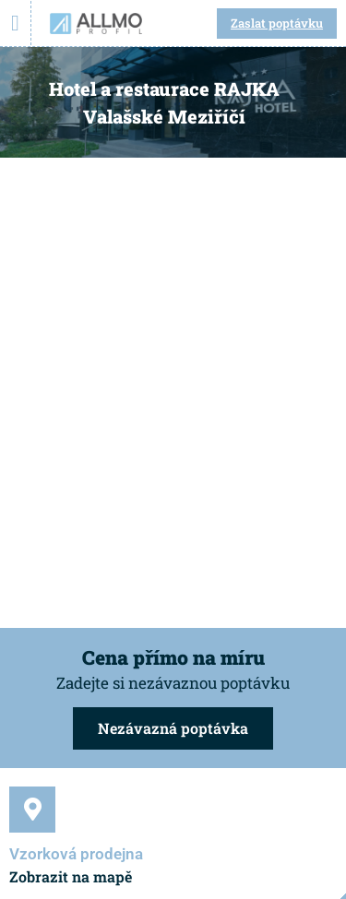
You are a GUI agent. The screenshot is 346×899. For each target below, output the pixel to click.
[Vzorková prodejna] (32, 810)
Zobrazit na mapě (70, 876)
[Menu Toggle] (15, 23)
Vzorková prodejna (76, 854)
